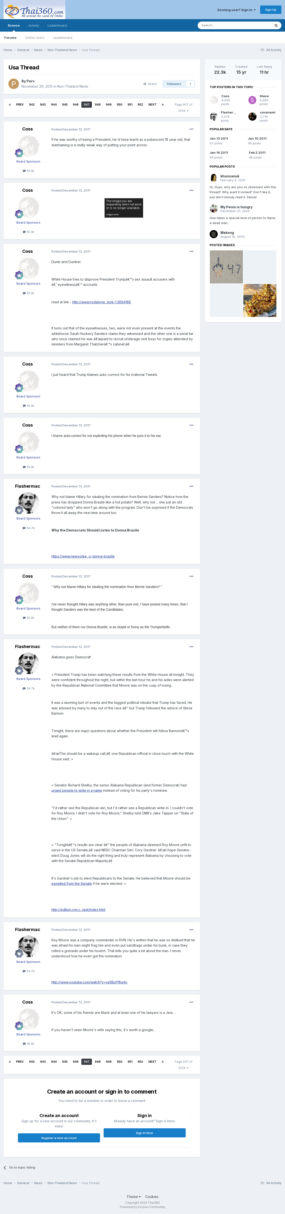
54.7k (28, 528)
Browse (14, 27)
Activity (33, 25)
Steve (264, 96)
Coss (27, 128)
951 (130, 104)
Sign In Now (144, 1133)
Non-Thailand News (72, 86)
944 (54, 104)
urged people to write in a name (76, 790)
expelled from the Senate (71, 883)
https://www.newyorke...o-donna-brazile (83, 556)
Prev (20, 104)
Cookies (151, 1197)
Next (152, 104)
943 (43, 104)
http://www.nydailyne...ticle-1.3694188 (101, 302)
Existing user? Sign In (237, 10)
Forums (10, 38)
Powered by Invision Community (142, 1207)
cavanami (267, 112)
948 (98, 104)
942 (32, 104)
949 (109, 104)
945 (64, 104)
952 (140, 104)
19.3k (28, 171)
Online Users (34, 38)
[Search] (222, 25)
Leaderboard (62, 38)
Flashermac (27, 486)
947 (86, 104)
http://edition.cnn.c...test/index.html (78, 910)
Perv (30, 81)
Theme (134, 1197)
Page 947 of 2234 (183, 108)
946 (75, 104)
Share (150, 84)
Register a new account (59, 1138)
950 (119, 104)
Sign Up (270, 9)
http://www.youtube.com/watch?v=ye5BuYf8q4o (89, 982)
